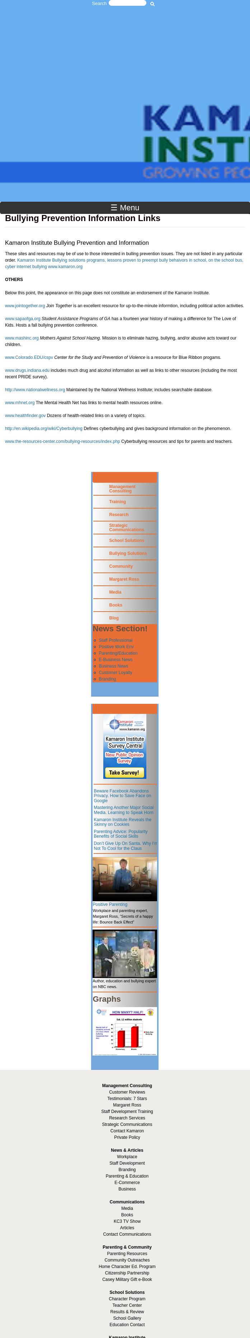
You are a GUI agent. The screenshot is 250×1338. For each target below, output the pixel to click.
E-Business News (115, 659)
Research (118, 514)
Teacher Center (127, 1305)
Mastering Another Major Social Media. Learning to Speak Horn (124, 810)
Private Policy (127, 1137)
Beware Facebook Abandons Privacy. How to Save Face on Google (122, 796)
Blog (114, 618)
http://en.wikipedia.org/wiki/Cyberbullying (43, 428)
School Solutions (126, 540)
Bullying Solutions (128, 553)
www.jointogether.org (25, 305)
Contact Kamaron (127, 1130)
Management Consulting (122, 488)
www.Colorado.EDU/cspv (29, 357)
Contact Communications (127, 1234)
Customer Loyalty (115, 672)
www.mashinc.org (22, 338)
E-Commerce (127, 1182)
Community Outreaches (127, 1260)
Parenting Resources (127, 1253)
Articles (127, 1227)
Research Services (127, 1118)
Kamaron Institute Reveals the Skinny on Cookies (122, 822)
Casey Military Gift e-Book (127, 1279)
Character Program (127, 1298)
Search (99, 3)
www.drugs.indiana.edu (27, 370)
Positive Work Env (116, 646)
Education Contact (127, 1324)
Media (115, 592)
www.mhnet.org (20, 402)
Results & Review (127, 1311)
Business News (113, 666)
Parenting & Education (127, 1176)
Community (121, 566)
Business (127, 1189)
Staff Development (127, 1163)
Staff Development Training (127, 1111)
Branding (107, 679)
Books (115, 605)
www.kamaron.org (65, 266)
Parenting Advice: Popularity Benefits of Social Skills (120, 834)
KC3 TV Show (127, 1221)
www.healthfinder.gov (25, 415)
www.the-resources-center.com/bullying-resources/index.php (62, 441)
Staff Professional (115, 640)
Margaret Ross (124, 579)
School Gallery (127, 1318)
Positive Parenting (110, 904)
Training (117, 501)
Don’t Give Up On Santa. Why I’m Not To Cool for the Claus (126, 846)
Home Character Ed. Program (127, 1266)
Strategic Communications (126, 527)
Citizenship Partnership (127, 1273)
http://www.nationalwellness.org (35, 389)
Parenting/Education (118, 653)
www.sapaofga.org (23, 318)
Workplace (127, 1156)
